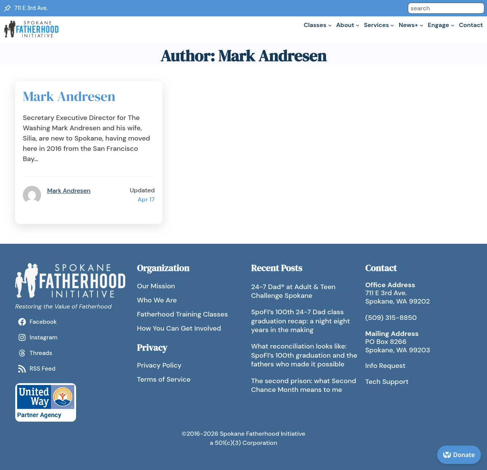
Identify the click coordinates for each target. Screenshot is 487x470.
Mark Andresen (69, 96)
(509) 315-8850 (391, 317)
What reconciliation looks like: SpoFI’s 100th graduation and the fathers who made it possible (304, 355)
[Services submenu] (392, 25)
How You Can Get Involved (179, 328)
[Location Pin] (7, 8)
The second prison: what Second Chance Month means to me (303, 385)
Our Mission (156, 286)
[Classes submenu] (330, 25)
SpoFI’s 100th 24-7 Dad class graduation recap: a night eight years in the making (300, 320)
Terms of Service (164, 379)
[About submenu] (358, 25)
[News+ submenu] (421, 25)
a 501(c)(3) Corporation (243, 443)
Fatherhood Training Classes (182, 314)
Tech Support (387, 381)
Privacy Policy (159, 365)
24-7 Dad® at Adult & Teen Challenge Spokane (293, 291)
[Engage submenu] (453, 25)
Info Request (385, 365)
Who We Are (157, 300)
